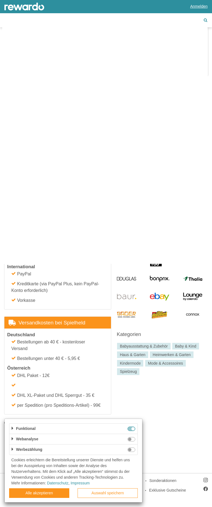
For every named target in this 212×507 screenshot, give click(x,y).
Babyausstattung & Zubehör (144, 346)
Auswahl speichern (107, 493)
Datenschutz (57, 483)
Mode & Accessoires (165, 363)
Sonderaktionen (162, 480)
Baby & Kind (185, 346)
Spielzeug (128, 372)
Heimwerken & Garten (172, 355)
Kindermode (130, 363)
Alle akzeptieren (39, 493)
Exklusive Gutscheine (167, 490)
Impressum (80, 483)
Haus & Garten (132, 355)
